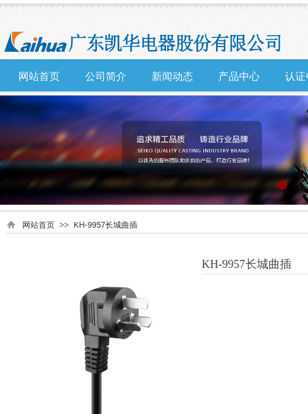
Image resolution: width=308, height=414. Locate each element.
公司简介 (105, 76)
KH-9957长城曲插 (105, 224)
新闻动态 (172, 76)
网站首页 (39, 76)
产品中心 (239, 76)
